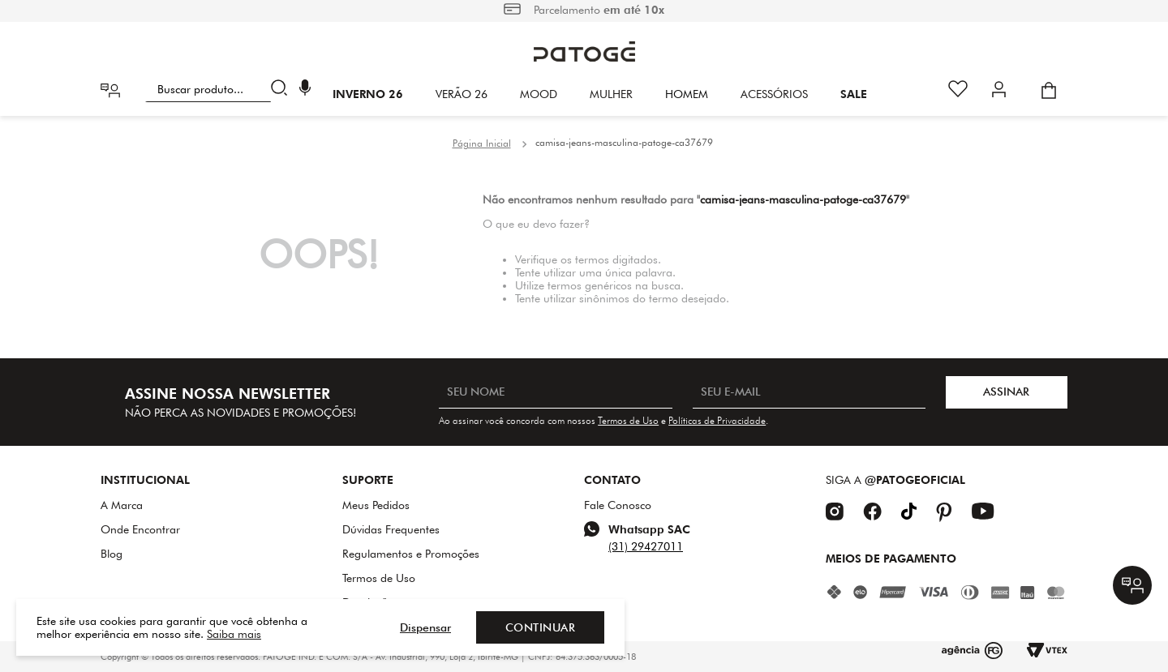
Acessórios (774, 94)
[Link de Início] (481, 143)
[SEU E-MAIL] (809, 392)
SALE (853, 94)
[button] (305, 89)
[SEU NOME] (555, 392)
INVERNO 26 (368, 94)
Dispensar (425, 627)
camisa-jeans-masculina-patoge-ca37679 (624, 142)
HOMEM (686, 94)
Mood (538, 94)
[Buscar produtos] (282, 89)
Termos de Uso (628, 420)
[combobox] (219, 89)
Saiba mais (234, 633)
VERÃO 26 (461, 94)
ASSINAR (1006, 391)
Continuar (540, 627)
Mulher (611, 94)
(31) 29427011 (645, 546)
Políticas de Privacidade (717, 420)
